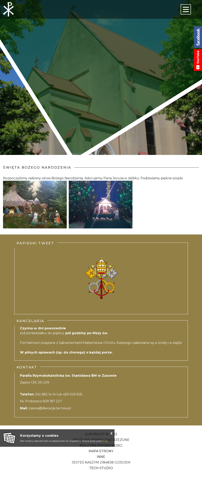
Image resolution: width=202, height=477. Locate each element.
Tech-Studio (101, 468)
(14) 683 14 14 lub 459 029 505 (58, 394)
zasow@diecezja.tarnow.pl (50, 408)
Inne (101, 457)
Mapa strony (101, 451)
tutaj (105, 441)
